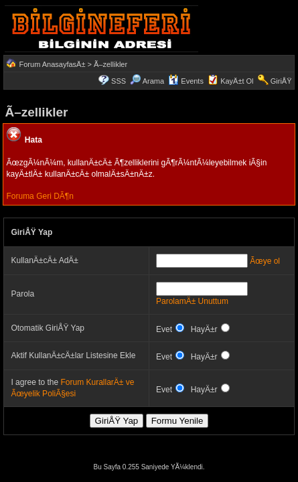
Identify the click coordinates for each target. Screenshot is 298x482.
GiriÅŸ (281, 81)
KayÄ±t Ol (236, 81)
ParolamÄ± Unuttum (192, 301)
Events (186, 81)
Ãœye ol (265, 261)
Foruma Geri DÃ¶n (39, 196)
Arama (147, 81)
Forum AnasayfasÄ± (52, 64)
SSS (118, 81)
